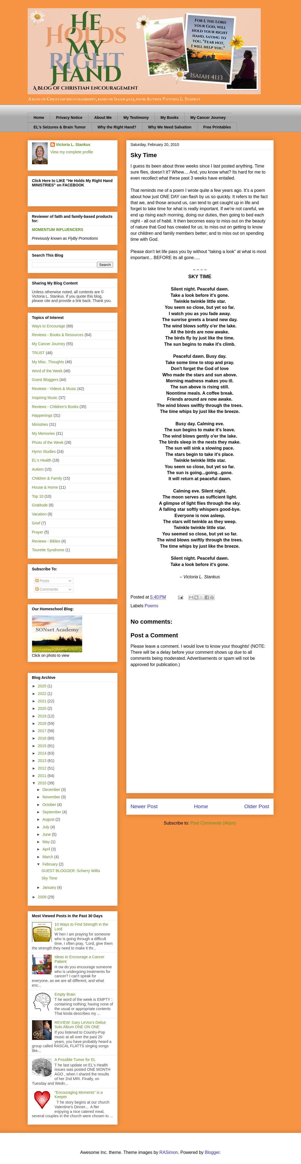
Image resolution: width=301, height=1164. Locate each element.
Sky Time (49, 878)
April (46, 849)
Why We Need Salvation (169, 127)
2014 (42, 753)
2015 (42, 746)
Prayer (37, 532)
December (51, 789)
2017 (42, 731)
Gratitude (40, 505)
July (46, 827)
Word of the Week (47, 371)
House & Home (45, 487)
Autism (38, 469)
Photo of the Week (48, 442)
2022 (42, 693)
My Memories (43, 433)
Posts (42, 581)
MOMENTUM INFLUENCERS (57, 229)
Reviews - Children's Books (55, 406)
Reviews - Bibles (46, 541)
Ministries (40, 424)
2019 (42, 716)
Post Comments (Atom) (213, 823)
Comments (46, 589)
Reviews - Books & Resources (58, 335)
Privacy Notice (69, 117)
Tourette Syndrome (48, 550)
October (49, 804)
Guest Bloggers (45, 379)
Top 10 (38, 496)
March (48, 857)
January (49, 887)
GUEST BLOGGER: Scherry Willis (70, 871)
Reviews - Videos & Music (54, 388)
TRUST (38, 353)
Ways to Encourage (48, 326)
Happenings (42, 415)
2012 (42, 768)
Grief (36, 523)
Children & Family (47, 478)
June (47, 834)
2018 (42, 723)
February (50, 864)
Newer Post (144, 806)
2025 (42, 686)
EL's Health (41, 460)
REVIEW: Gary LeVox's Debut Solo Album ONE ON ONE (80, 1024)
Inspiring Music (45, 397)
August (48, 819)
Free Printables (217, 127)
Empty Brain (65, 994)
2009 (42, 897)
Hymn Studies (44, 451)
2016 (42, 738)
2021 (42, 701)
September (52, 812)
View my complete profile (71, 152)
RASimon (168, 1152)
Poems (151, 605)
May (46, 842)
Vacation (39, 514)
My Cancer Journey (208, 117)
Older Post (256, 806)
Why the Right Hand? (117, 127)
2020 (42, 708)
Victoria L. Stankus (73, 144)
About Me (103, 117)
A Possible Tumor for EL (75, 1059)
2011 (42, 775)
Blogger (212, 1152)
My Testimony (136, 117)
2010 (42, 783)
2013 (42, 760)
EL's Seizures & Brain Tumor (60, 127)
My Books (169, 117)
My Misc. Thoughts (48, 362)
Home (39, 117)
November (51, 797)
